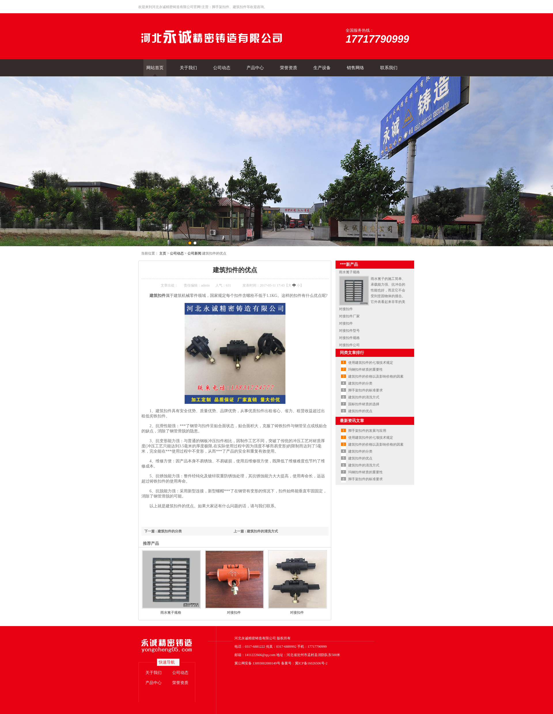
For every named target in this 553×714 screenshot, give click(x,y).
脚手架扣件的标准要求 (365, 390)
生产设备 (322, 67)
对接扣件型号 (349, 331)
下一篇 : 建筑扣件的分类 (163, 531)
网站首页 (155, 67)
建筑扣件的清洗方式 (363, 397)
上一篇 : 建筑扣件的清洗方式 (256, 531)
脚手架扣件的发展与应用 (367, 431)
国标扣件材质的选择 (363, 404)
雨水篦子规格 (170, 613)
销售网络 (355, 67)
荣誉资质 (288, 67)
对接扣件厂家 (349, 316)
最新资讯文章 (352, 421)
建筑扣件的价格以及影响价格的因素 (376, 376)
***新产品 (349, 264)
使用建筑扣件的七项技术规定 (370, 363)
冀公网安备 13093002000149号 (257, 663)
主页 (162, 253)
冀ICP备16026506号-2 (311, 663)
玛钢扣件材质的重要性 (365, 370)
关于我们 (188, 67)
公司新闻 (194, 253)
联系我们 (388, 67)
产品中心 (255, 67)
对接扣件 (234, 613)
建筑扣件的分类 (360, 383)
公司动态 (221, 67)
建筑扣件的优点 (360, 411)
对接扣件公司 (349, 345)
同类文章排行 (352, 353)
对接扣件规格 (349, 338)
